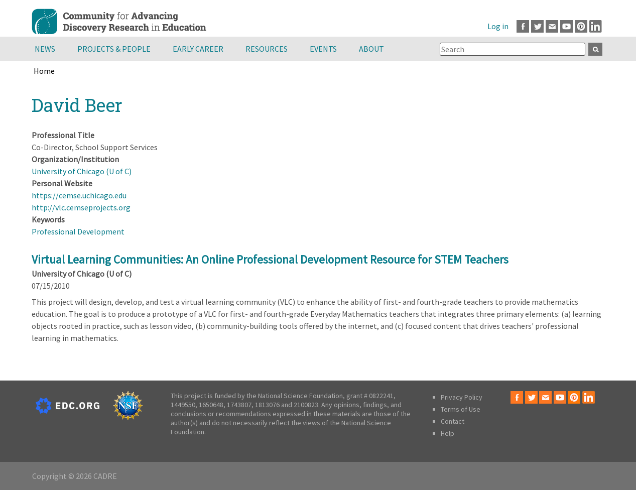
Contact (452, 421)
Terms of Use (460, 409)
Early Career (198, 49)
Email (552, 26)
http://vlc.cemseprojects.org (81, 207)
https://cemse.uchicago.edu (79, 195)
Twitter (537, 26)
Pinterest (581, 26)
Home (44, 71)
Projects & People (114, 49)
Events (323, 49)
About (371, 49)
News (45, 49)
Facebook (523, 26)
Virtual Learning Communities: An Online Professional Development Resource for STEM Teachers (270, 259)
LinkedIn (595, 26)
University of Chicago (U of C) (82, 171)
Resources (266, 49)
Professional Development (78, 231)
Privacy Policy (461, 397)
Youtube (566, 26)
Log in (497, 26)
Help (447, 433)
